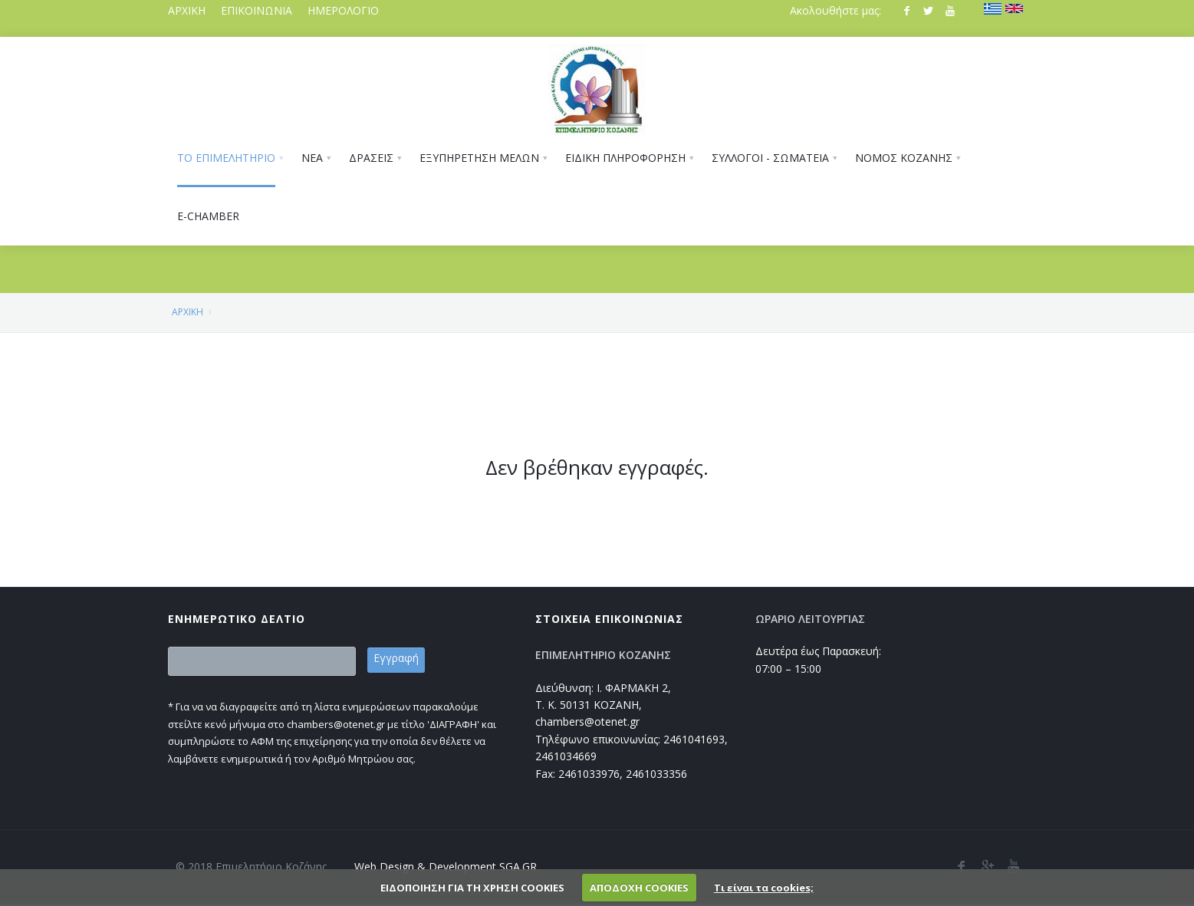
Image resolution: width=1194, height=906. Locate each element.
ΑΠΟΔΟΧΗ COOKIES (639, 887)
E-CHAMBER (208, 216)
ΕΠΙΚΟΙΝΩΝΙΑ (256, 10)
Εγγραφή (396, 658)
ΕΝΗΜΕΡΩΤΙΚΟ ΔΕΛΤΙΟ (236, 618)
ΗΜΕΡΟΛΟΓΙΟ (343, 10)
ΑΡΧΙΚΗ (187, 10)
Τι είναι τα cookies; (764, 887)
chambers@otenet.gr (587, 721)
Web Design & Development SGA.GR (445, 866)
